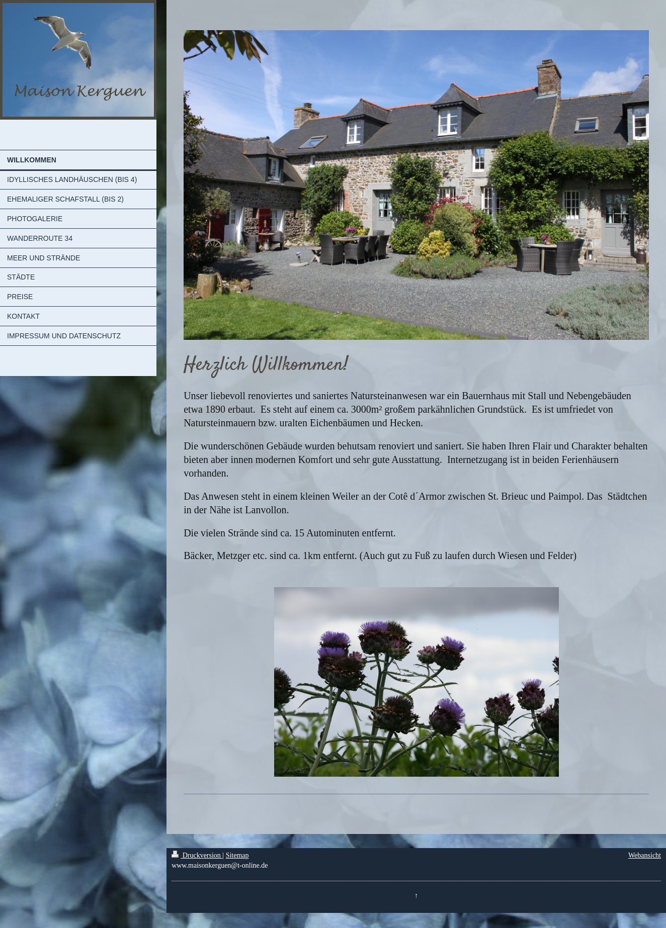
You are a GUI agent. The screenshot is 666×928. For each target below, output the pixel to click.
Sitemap (237, 855)
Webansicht (644, 855)
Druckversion (197, 855)
